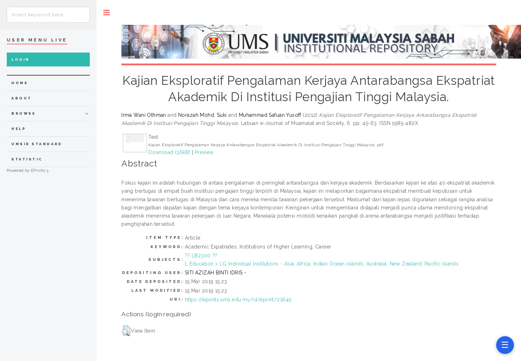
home (19, 83)
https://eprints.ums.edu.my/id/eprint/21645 (238, 299)
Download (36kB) (169, 152)
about (21, 98)
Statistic (27, 159)
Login (20, 59)
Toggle (107, 12)
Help (18, 129)
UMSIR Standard (36, 144)
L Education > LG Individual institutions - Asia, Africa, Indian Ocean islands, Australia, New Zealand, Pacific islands (322, 264)
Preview (204, 152)
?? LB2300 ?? (201, 255)
